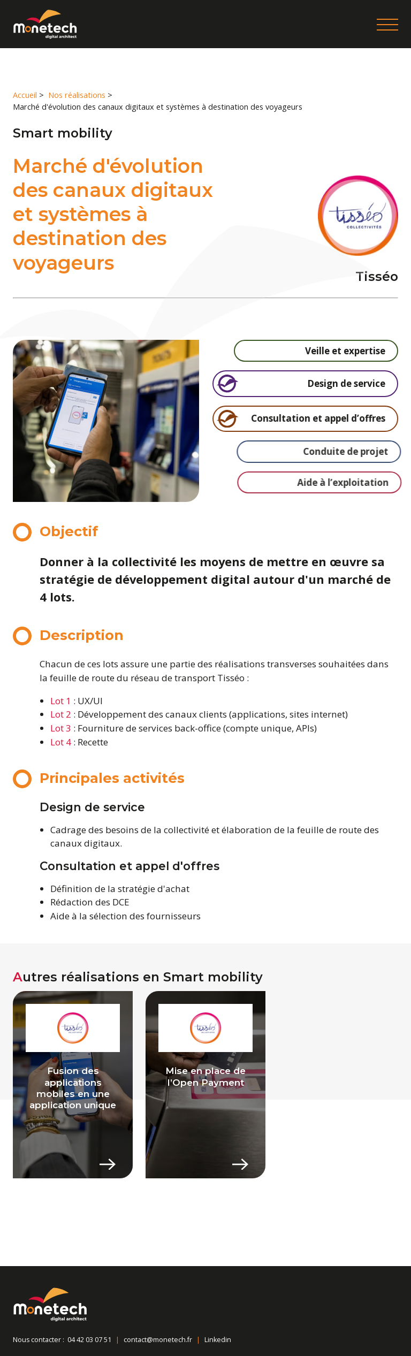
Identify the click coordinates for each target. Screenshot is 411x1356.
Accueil (25, 95)
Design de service (305, 383)
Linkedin (217, 1339)
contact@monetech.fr (158, 1339)
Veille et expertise (316, 351)
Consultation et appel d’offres (312, 419)
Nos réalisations (76, 95)
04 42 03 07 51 (89, 1339)
